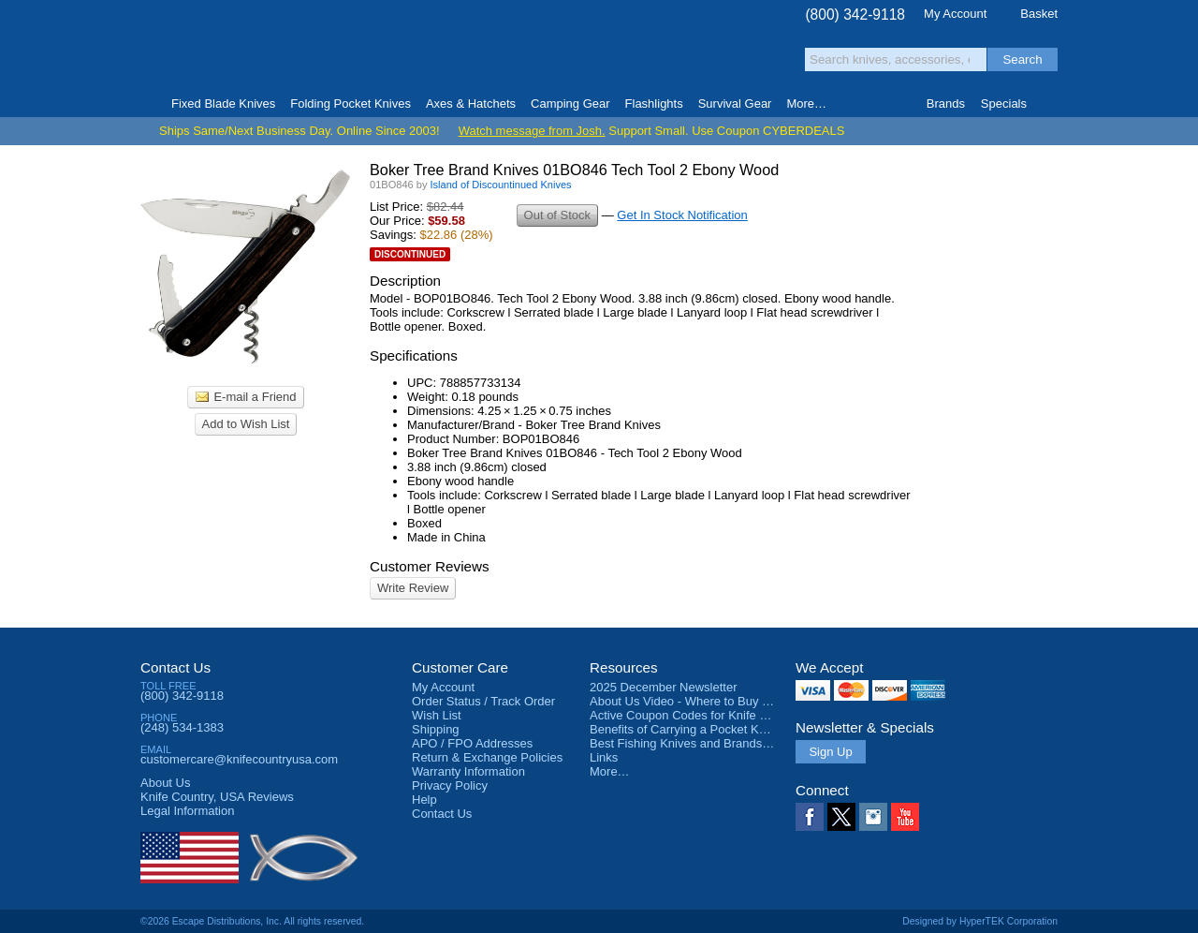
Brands (946, 103)
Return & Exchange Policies (487, 757)
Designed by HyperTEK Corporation (980, 921)
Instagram (873, 817)
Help (424, 799)
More (806, 103)
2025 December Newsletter (664, 687)
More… (610, 771)
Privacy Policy (450, 785)
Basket (1039, 14)
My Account (955, 14)
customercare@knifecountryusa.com (239, 759)
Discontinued (410, 254)
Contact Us (175, 667)
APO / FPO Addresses (472, 743)
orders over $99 (536, 56)
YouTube (905, 817)
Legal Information (187, 811)
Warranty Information (468, 771)
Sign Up (830, 752)
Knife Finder (1049, 104)
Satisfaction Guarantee (432, 51)
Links (604, 757)
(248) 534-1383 (182, 727)
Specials (1004, 103)
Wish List (436, 715)
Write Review (412, 588)
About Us (165, 783)
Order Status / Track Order (483, 701)
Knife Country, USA (219, 48)
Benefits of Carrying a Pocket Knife (684, 729)
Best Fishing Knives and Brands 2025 (691, 743)
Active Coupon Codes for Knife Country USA (710, 715)
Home (148, 104)
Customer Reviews (429, 566)
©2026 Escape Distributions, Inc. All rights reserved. (252, 921)
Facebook (810, 817)
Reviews (217, 797)
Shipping (436, 729)
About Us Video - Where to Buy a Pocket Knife (715, 701)
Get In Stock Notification (682, 215)
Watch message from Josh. (532, 131)
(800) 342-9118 (855, 14)
